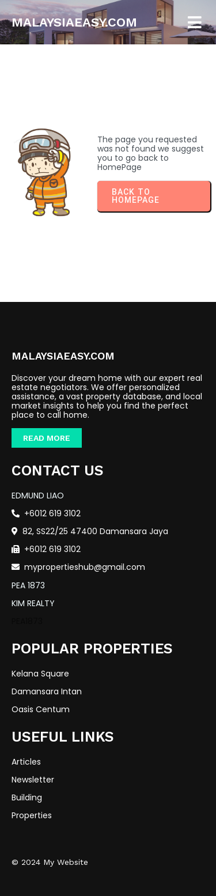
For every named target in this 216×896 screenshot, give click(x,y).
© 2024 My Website (50, 862)
